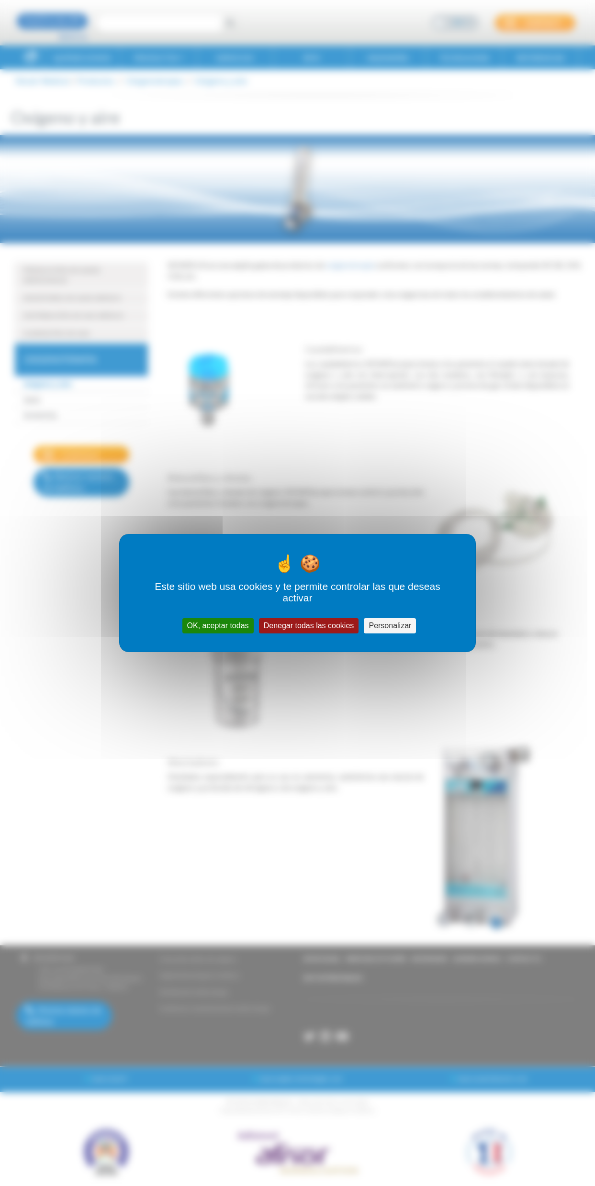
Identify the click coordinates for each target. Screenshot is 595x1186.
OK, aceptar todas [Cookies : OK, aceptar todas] (218, 625)
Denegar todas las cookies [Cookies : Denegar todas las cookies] (309, 625)
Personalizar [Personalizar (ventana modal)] (390, 625)
